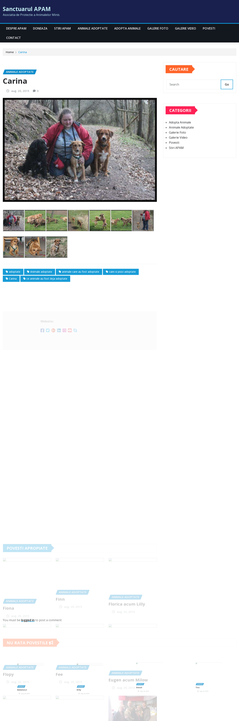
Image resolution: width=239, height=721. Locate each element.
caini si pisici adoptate (122, 299)
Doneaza (40, 28)
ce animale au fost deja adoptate (47, 306)
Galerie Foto (157, 28)
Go (227, 88)
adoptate (14, 299)
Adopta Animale (127, 28)
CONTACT (13, 38)
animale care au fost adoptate (80, 299)
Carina (22, 53)
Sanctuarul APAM (27, 9)
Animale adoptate (41, 299)
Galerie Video (185, 28)
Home (10, 53)
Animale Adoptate (93, 28)
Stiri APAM (62, 28)
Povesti (209, 28)
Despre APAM (16, 28)
